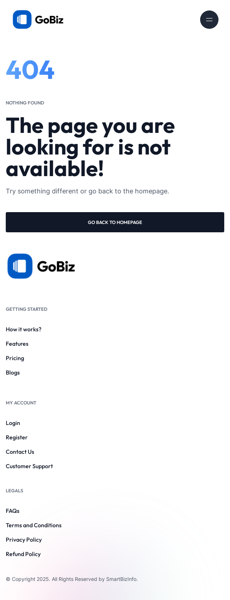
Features (17, 343)
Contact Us (20, 451)
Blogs (13, 372)
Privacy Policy (24, 539)
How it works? (23, 329)
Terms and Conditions (34, 525)
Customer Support (29, 466)
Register (17, 437)
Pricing (15, 358)
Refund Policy (23, 554)
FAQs (12, 510)
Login (13, 422)
